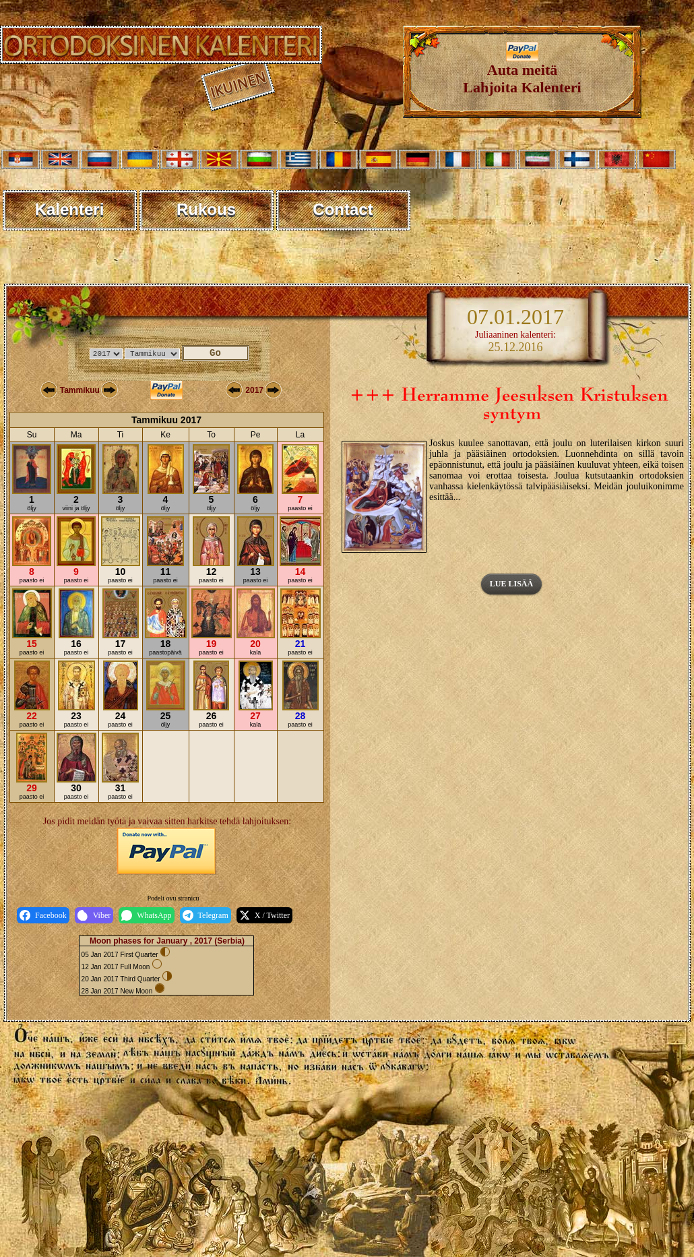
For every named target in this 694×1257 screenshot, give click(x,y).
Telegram (205, 915)
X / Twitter (264, 915)
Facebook (43, 915)
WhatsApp (146, 915)
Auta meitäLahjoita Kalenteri (522, 72)
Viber (94, 915)
